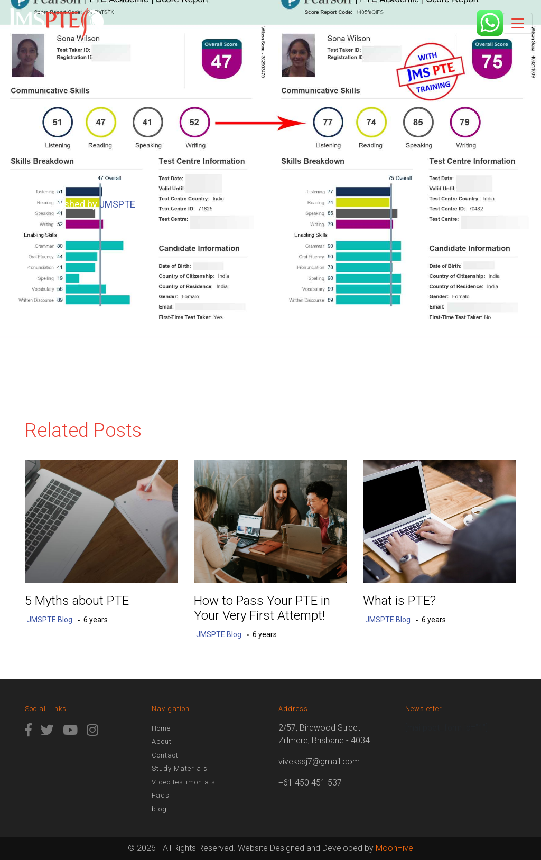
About (162, 741)
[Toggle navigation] (518, 23)
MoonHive (394, 848)
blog (159, 809)
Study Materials (180, 768)
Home (161, 728)
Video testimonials (184, 782)
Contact (165, 755)
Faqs (161, 795)
